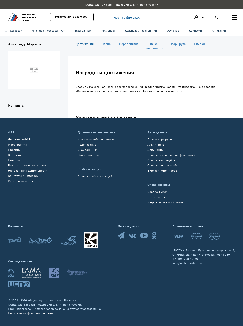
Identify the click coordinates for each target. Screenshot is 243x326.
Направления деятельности (27, 170)
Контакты (14, 155)
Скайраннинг (87, 149)
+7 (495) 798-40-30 (185, 258)
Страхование (156, 197)
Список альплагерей (162, 165)
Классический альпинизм (96, 139)
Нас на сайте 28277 (127, 17)
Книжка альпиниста (154, 46)
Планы (106, 44)
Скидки (199, 44)
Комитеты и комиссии (23, 175)
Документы (155, 149)
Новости (14, 160)
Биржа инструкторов (162, 170)
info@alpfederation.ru (187, 263)
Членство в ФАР (19, 139)
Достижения (85, 44)
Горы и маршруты (159, 139)
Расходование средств (24, 181)
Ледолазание (87, 144)
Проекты (14, 149)
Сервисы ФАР (157, 191)
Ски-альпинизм (89, 155)
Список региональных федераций (171, 155)
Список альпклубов (161, 160)
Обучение (15, 186)
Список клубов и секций (95, 176)
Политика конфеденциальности (30, 313)
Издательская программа (165, 202)
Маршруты (178, 44)
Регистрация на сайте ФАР (71, 16)
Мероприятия (128, 44)
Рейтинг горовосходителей (27, 165)
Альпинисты (156, 144)
